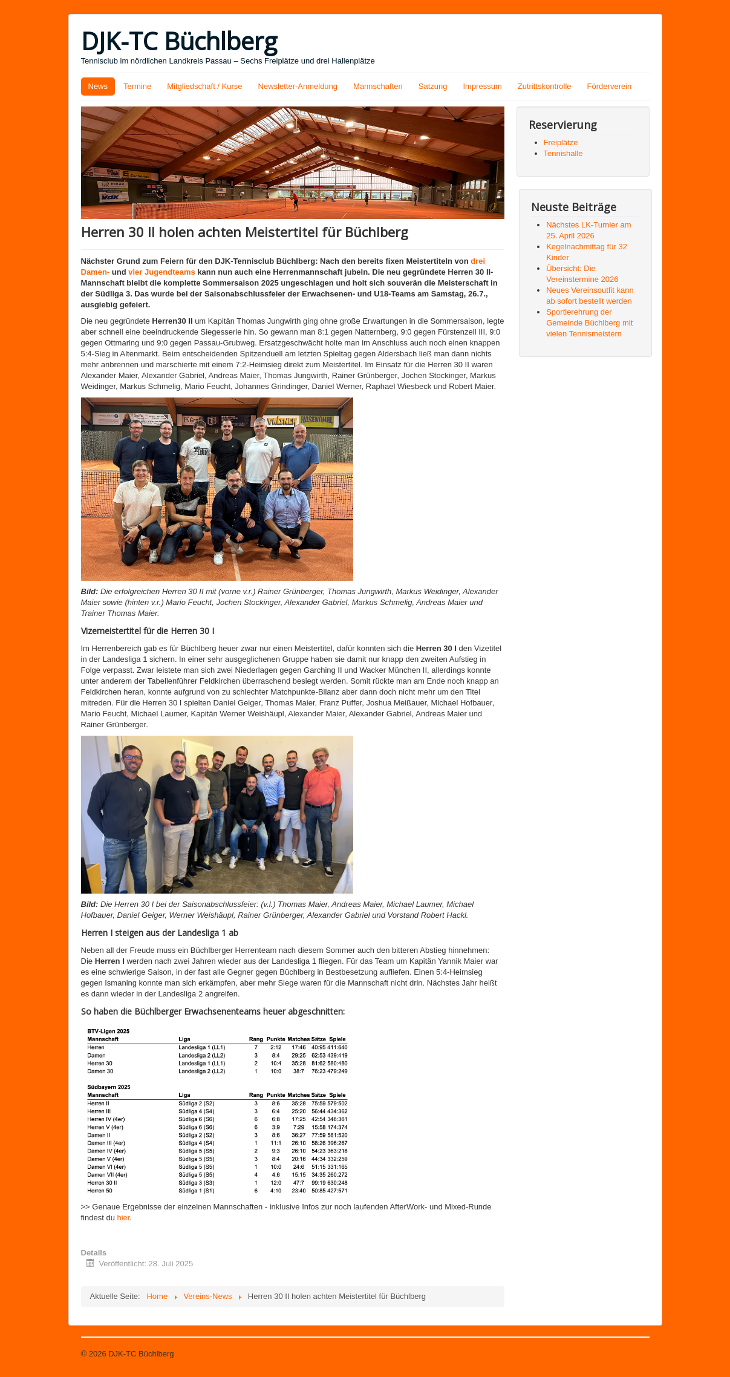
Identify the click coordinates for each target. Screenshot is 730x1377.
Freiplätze (561, 142)
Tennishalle (563, 153)
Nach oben (630, 1353)
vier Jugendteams (161, 271)
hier (123, 1217)
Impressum (482, 86)
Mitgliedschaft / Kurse (204, 86)
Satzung (433, 86)
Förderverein (609, 86)
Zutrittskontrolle (545, 86)
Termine (137, 86)
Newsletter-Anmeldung (298, 86)
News (98, 86)
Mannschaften (378, 86)
